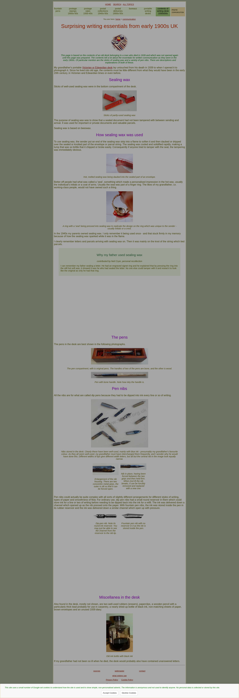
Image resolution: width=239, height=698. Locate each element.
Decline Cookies (129, 693)
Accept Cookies (110, 693)
